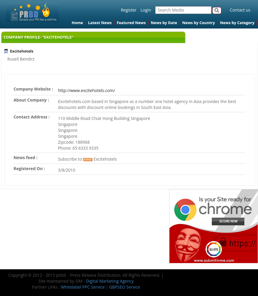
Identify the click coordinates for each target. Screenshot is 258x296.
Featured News (131, 22)
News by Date (164, 22)
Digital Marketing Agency (110, 281)
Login (145, 10)
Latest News (100, 22)
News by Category (237, 22)
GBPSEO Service (124, 287)
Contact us (240, 10)
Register (129, 10)
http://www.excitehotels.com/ (86, 90)
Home (77, 22)
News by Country (198, 22)
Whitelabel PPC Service (83, 287)
